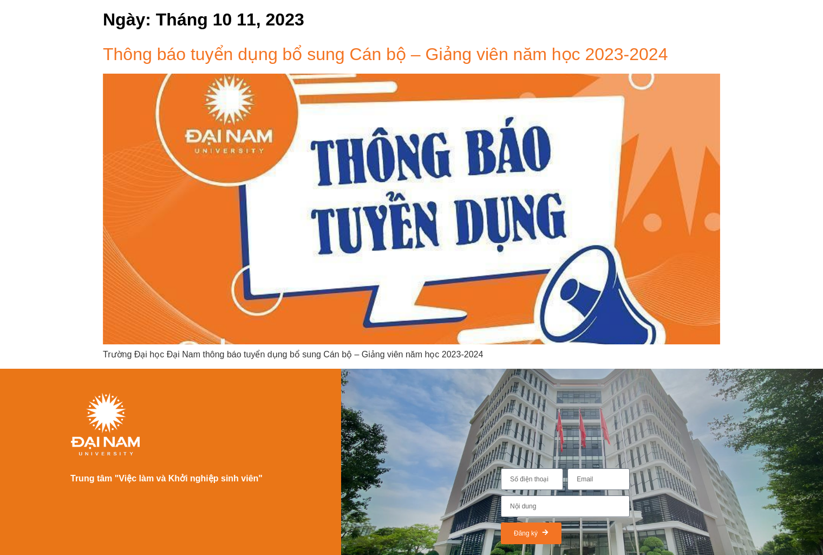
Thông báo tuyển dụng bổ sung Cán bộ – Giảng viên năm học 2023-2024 (385, 54)
